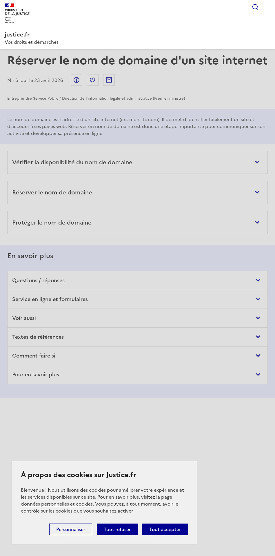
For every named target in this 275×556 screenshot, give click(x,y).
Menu (267, 7)
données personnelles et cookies (57, 503)
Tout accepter (165, 529)
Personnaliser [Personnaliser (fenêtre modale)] (70, 529)
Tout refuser (117, 529)
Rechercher (255, 7)
